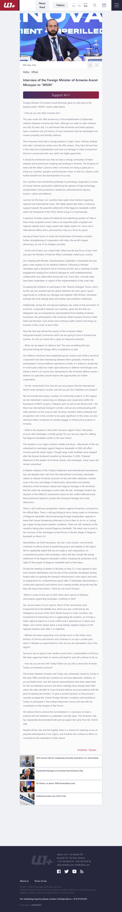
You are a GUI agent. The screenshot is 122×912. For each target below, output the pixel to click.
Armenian (82, 749)
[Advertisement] (61, 824)
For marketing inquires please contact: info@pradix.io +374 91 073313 (53, 898)
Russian (92, 749)
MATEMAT (36, 905)
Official (34, 71)
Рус (79, 5)
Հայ (73, 5)
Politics (26, 71)
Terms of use (40, 881)
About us (24, 881)
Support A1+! (61, 95)
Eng (85, 5)
